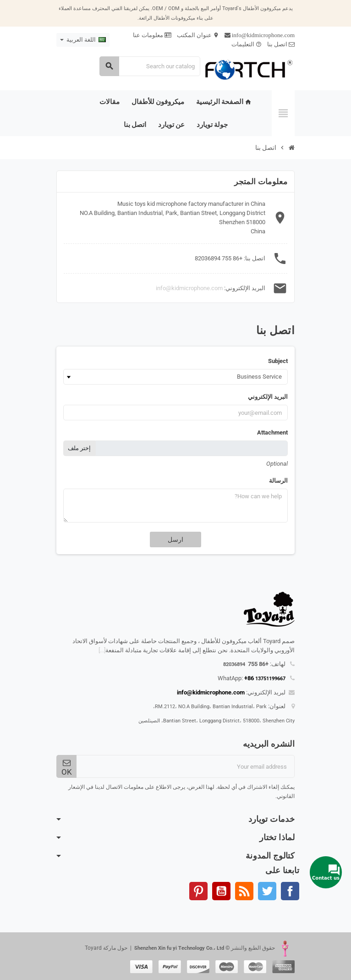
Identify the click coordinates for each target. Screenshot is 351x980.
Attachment (272, 432)
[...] (102, 650)
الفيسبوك (290, 891)
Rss (244, 891)
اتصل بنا (281, 44)
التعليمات (246, 44)
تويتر (267, 891)
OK (66, 767)
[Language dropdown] (83, 40)
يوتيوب (221, 891)
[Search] (149, 66)
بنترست (198, 891)
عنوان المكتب (198, 35)
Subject (278, 361)
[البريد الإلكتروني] (186, 766)
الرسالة (278, 480)
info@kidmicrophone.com (189, 288)
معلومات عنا (152, 35)
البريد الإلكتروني (268, 396)
